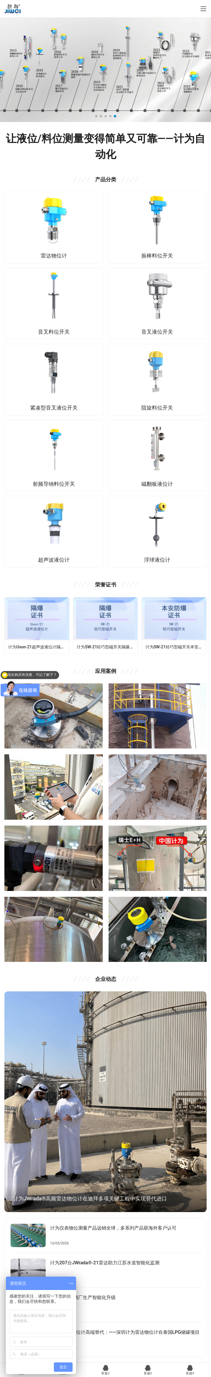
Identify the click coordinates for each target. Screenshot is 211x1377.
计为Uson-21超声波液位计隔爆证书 (38, 647)
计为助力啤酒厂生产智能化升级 (83, 1297)
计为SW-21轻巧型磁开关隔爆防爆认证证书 (107, 647)
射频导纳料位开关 (54, 484)
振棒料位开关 (157, 256)
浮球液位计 (157, 560)
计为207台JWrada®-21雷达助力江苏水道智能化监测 (104, 1262)
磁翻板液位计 (157, 484)
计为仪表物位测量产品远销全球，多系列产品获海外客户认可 (113, 1228)
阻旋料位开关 (157, 408)
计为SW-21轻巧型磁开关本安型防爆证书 (175, 647)
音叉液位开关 (157, 332)
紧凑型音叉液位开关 (54, 408)
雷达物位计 (54, 256)
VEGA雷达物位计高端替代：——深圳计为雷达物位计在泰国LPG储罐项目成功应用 (125, 1335)
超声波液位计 (54, 560)
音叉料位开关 (54, 332)
